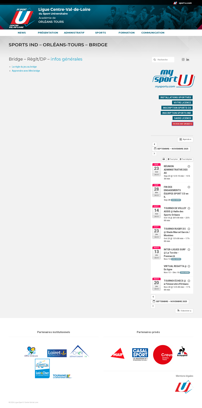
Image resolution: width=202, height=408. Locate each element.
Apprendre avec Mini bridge (26, 70)
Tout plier (173, 159)
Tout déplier (186, 159)
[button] (184, 311)
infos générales (66, 59)
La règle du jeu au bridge (24, 66)
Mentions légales (184, 376)
